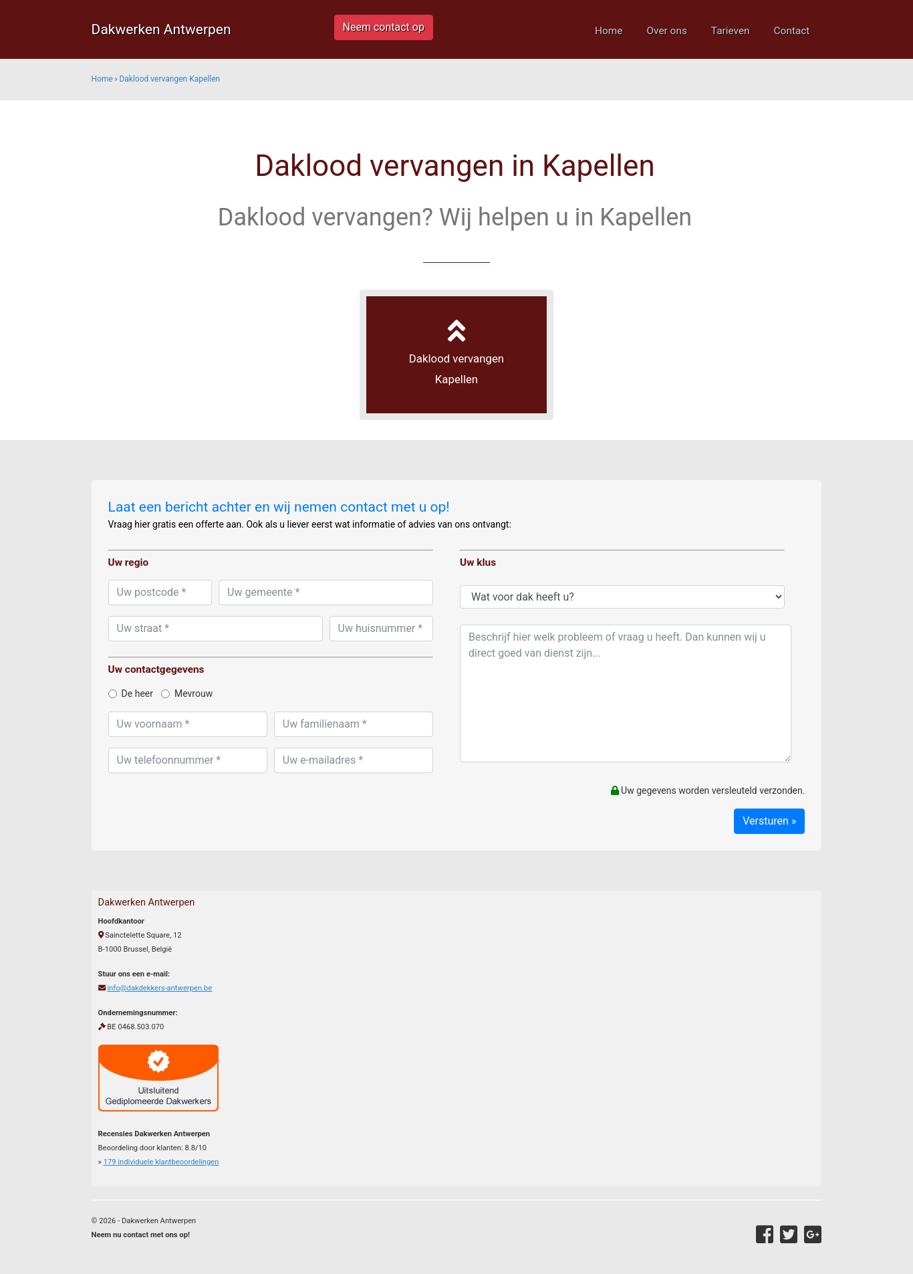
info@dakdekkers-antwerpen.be (159, 988)
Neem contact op (383, 27)
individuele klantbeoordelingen (161, 1162)
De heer (130, 693)
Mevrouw (187, 693)
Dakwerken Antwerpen (161, 29)
